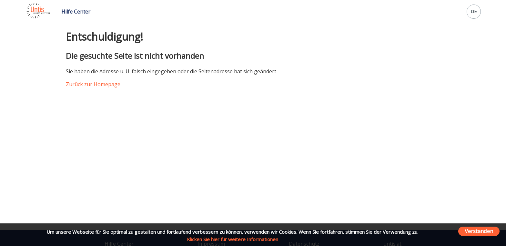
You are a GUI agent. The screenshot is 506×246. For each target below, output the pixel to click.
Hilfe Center (75, 11)
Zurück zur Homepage (93, 84)
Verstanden (479, 231)
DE (474, 11)
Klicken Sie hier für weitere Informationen (232, 239)
